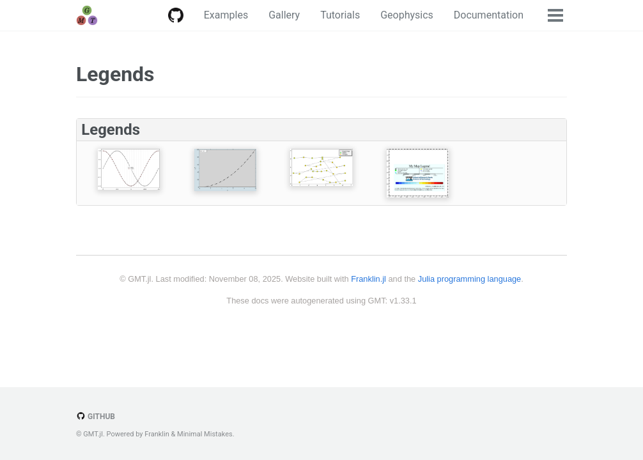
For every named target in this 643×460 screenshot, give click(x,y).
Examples (226, 15)
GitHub (95, 416)
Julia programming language (469, 279)
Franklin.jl (368, 279)
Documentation (488, 15)
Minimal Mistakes (205, 434)
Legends (115, 74)
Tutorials (340, 15)
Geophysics (406, 15)
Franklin (156, 434)
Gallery (284, 15)
